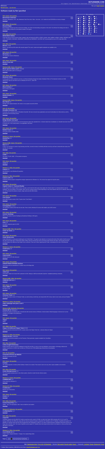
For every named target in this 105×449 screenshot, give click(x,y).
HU (85, 24)
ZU (85, 34)
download (5, 21)
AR (96, 16)
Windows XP (6, 386)
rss (39, 447)
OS (6, 108)
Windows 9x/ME (6, 67)
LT (85, 26)
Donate (91, 444)
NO (91, 26)
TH (80, 32)
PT (80, 28)
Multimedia (13, 308)
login (98, 5)
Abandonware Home (32, 444)
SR (80, 30)
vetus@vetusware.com (31, 447)
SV (96, 30)
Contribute (86, 444)
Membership (97, 444)
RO (91, 28)
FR (80, 22)
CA (85, 18)
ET (91, 20)
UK (91, 32)
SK (85, 30)
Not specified (13, 15)
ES (91, 30)
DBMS (7, 326)
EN (85, 16)
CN (91, 18)
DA (80, 20)
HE (96, 22)
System (7, 15)
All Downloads (47, 444)
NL (85, 20)
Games (7, 24)
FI (95, 20)
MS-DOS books (4, 7)
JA (100, 24)
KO (80, 26)
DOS (4, 15)
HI (80, 24)
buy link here (13, 7)
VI (80, 34)
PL (96, 26)
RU (96, 28)
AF (90, 16)
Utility (7, 34)
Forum (102, 444)
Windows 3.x (6, 136)
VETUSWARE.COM (96, 2)
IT (95, 24)
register (102, 5)
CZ (96, 18)
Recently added (68, 444)
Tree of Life (40, 444)
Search (74, 444)
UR (96, 32)
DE (85, 22)
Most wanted (60, 444)
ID (90, 24)
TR (85, 32)
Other (11, 176)
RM (86, 28)
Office (7, 43)
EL (91, 22)
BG (80, 18)
